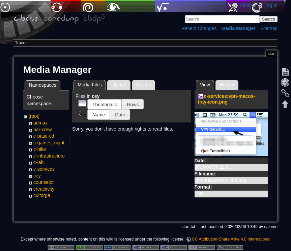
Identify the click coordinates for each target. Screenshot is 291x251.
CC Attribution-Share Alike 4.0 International (231, 228)
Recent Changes (198, 28)
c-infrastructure (49, 156)
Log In (271, 5)
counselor (43, 182)
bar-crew (42, 129)
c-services (44, 169)
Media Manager (239, 28)
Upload (119, 84)
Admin (246, 5)
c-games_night (48, 142)
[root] (34, 116)
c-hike (39, 149)
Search (268, 19)
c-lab (38, 162)
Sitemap (269, 28)
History (227, 84)
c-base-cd (43, 136)
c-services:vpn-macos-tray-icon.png (226, 99)
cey (37, 175)
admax (40, 122)
